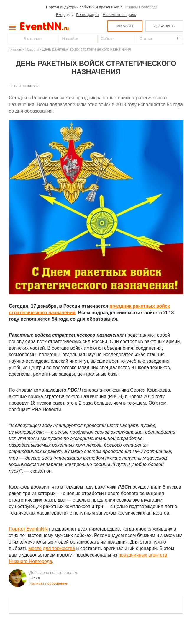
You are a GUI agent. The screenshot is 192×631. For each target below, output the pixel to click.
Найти (14, 38)
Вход (60, 14)
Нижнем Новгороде (141, 7)
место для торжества (52, 548)
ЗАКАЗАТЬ (124, 26)
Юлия (34, 578)
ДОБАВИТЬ (164, 26)
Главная (15, 49)
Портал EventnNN (28, 528)
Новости (32, 49)
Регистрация (87, 14)
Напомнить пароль (119, 14)
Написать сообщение (48, 583)
